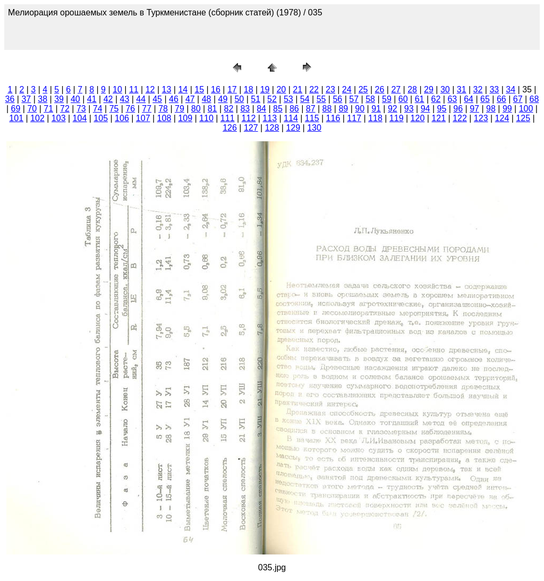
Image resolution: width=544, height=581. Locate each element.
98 (491, 108)
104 (80, 118)
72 (65, 108)
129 (293, 127)
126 (230, 127)
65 (485, 99)
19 (265, 89)
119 (396, 118)
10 (117, 89)
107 (143, 118)
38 (42, 99)
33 (494, 89)
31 (461, 89)
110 (206, 118)
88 (327, 108)
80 (196, 108)
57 (354, 99)
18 (248, 89)
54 (305, 99)
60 (403, 99)
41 (92, 99)
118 (375, 118)
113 (269, 118)
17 (232, 89)
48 (206, 99)
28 (412, 89)
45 (157, 99)
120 (418, 118)
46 (173, 99)
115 (312, 118)
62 (436, 99)
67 (518, 99)
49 (223, 99)
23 (330, 89)
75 (114, 108)
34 (510, 89)
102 (37, 118)
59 (387, 99)
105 (101, 118)
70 (32, 108)
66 (501, 99)
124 (502, 118)
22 (314, 89)
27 (396, 89)
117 (354, 118)
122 (460, 118)
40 (75, 99)
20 (281, 89)
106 (122, 118)
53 (288, 99)
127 (251, 127)
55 (321, 99)
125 (523, 118)
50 (239, 99)
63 (452, 99)
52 (272, 99)
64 (468, 99)
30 (445, 89)
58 (370, 99)
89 (343, 108)
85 (278, 108)
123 (481, 118)
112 (249, 118)
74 (98, 108)
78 (163, 108)
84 (261, 108)
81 (212, 108)
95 (442, 108)
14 (183, 89)
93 (409, 108)
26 (380, 89)
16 (215, 89)
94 (425, 108)
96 (458, 108)
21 (297, 89)
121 (438, 118)
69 (16, 108)
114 (291, 118)
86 (294, 108)
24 (347, 89)
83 (245, 108)
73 (81, 108)
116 (333, 118)
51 (255, 99)
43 (125, 99)
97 (474, 108)
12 (150, 89)
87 (311, 108)
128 (272, 127)
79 (179, 108)
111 (227, 118)
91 (376, 108)
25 (363, 89)
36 (10, 99)
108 (164, 118)
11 (134, 89)
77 (146, 108)
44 (141, 99)
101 (16, 118)
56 (337, 99)
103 (59, 118)
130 (314, 127)
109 (185, 118)
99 (507, 108)
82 (229, 108)
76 (130, 108)
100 (526, 108)
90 (359, 108)
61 (419, 99)
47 (190, 99)
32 (478, 89)
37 (26, 99)
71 (48, 108)
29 (429, 89)
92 (392, 108)
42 (108, 99)
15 (199, 89)
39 (59, 99)
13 (167, 89)
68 (534, 99)
